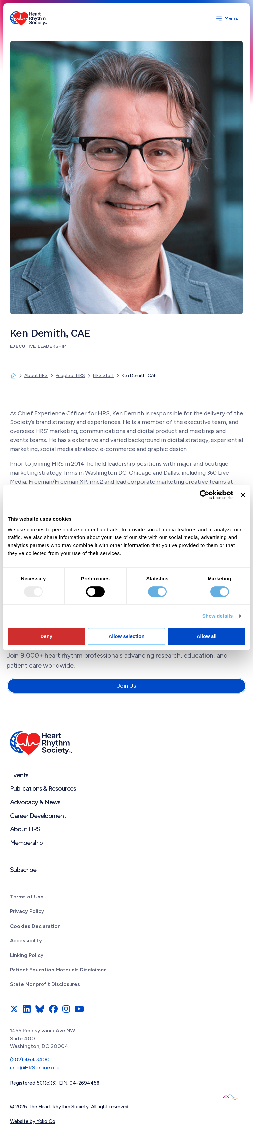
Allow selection (126, 636)
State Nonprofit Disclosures (45, 984)
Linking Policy (26, 955)
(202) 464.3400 (30, 1059)
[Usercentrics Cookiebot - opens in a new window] (204, 495)
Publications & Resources (43, 788)
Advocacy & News (35, 802)
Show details (217, 616)
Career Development (38, 816)
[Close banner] (243, 495)
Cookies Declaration (35, 926)
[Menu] (227, 18)
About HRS (25, 829)
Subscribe (23, 870)
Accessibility (26, 940)
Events (19, 775)
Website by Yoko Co (32, 1121)
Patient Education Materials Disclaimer (58, 970)
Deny (46, 636)
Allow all (207, 636)
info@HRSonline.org (35, 1067)
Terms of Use (26, 897)
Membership (26, 843)
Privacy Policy (27, 911)
